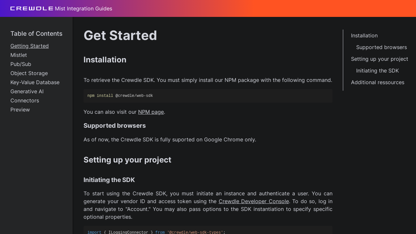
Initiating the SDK (377, 70)
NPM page (151, 112)
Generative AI (27, 91)
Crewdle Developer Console (254, 201)
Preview (20, 109)
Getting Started (29, 46)
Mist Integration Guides (61, 8)
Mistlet (18, 55)
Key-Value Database (34, 82)
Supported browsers (381, 47)
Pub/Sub (20, 64)
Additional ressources (377, 82)
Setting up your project (379, 59)
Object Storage (29, 73)
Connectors (24, 100)
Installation (364, 35)
